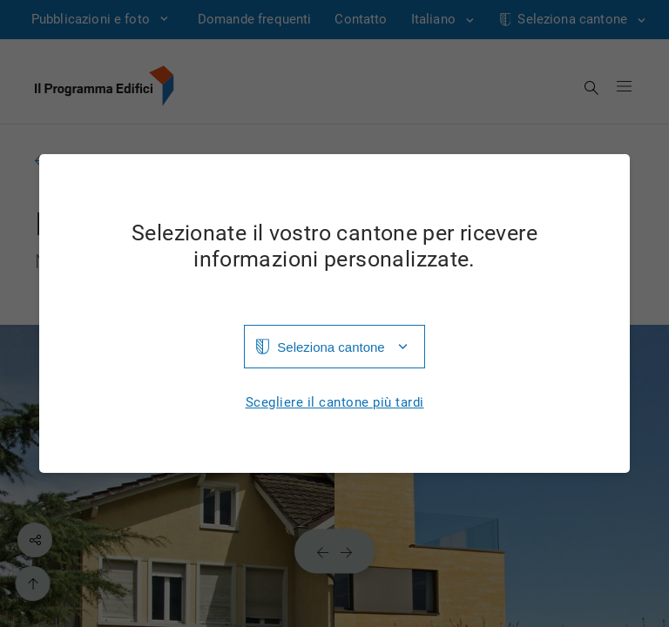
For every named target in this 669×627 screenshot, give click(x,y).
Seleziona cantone (330, 347)
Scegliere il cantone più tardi (335, 402)
